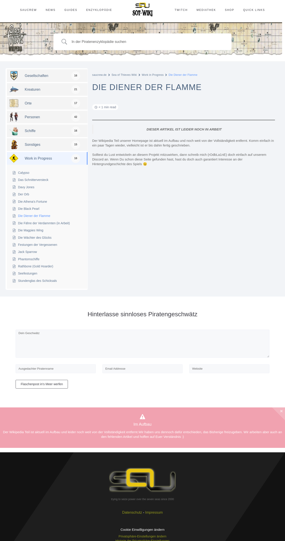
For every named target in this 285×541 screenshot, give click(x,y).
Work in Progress (153, 74)
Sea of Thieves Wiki (124, 74)
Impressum (154, 512)
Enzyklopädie (99, 10)
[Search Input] (148, 41)
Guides (70, 10)
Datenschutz (132, 512)
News (50, 10)
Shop (229, 10)
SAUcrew (28, 10)
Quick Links (254, 10)
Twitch (181, 10)
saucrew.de (99, 74)
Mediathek (206, 10)
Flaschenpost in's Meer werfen (42, 384)
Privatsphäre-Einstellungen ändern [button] (143, 536)
